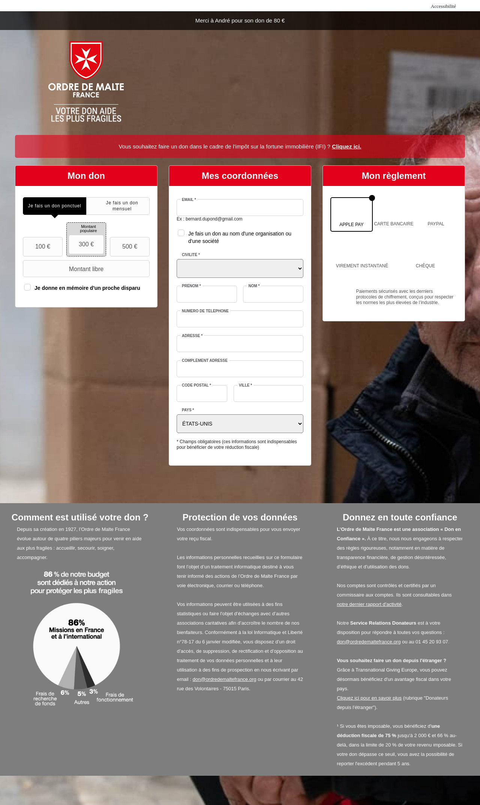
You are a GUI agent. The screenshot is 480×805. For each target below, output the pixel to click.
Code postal (196, 385)
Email (189, 200)
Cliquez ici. (346, 146)
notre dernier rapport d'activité (369, 604)
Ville (245, 385)
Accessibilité (443, 6)
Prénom (191, 286)
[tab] (54, 206)
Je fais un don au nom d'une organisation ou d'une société (239, 237)
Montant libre (64, 269)
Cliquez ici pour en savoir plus (369, 698)
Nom (254, 286)
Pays (188, 410)
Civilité (191, 255)
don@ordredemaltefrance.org (224, 679)
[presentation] (54, 206)
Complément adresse (205, 360)
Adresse (192, 336)
